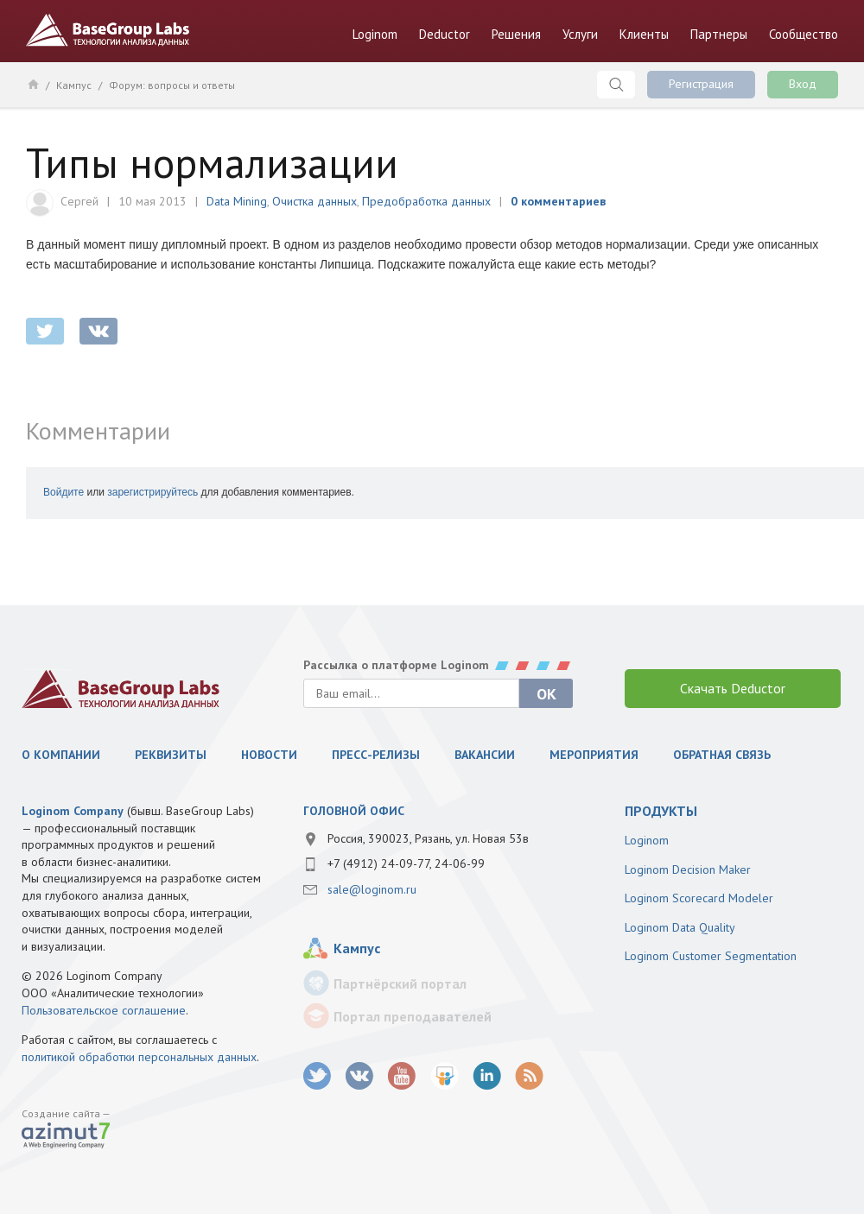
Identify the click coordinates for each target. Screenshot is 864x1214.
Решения (516, 34)
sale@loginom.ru (371, 889)
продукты (661, 810)
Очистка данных (314, 201)
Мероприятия (594, 754)
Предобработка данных (426, 201)
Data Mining (236, 201)
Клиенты (644, 34)
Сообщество (803, 34)
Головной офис (353, 811)
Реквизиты (170, 754)
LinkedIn (487, 1076)
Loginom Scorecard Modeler (699, 898)
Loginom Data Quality (680, 927)
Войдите (63, 492)
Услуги (580, 34)
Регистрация (701, 84)
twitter (45, 331)
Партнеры (718, 34)
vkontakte (98, 331)
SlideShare (444, 1076)
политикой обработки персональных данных (139, 1057)
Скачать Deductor (732, 688)
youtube (402, 1076)
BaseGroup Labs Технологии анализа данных (108, 30)
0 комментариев (558, 201)
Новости (269, 754)
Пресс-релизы (376, 754)
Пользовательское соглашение (104, 1010)
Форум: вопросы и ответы (172, 85)
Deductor (444, 34)
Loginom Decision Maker (688, 869)
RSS (529, 1076)
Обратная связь (722, 754)
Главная (32, 84)
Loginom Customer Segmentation (711, 956)
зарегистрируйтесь (152, 492)
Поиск (616, 84)
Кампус (74, 85)
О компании (61, 754)
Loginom (375, 34)
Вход (802, 84)
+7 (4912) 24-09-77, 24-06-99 (406, 863)
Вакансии (484, 754)
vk (360, 1076)
